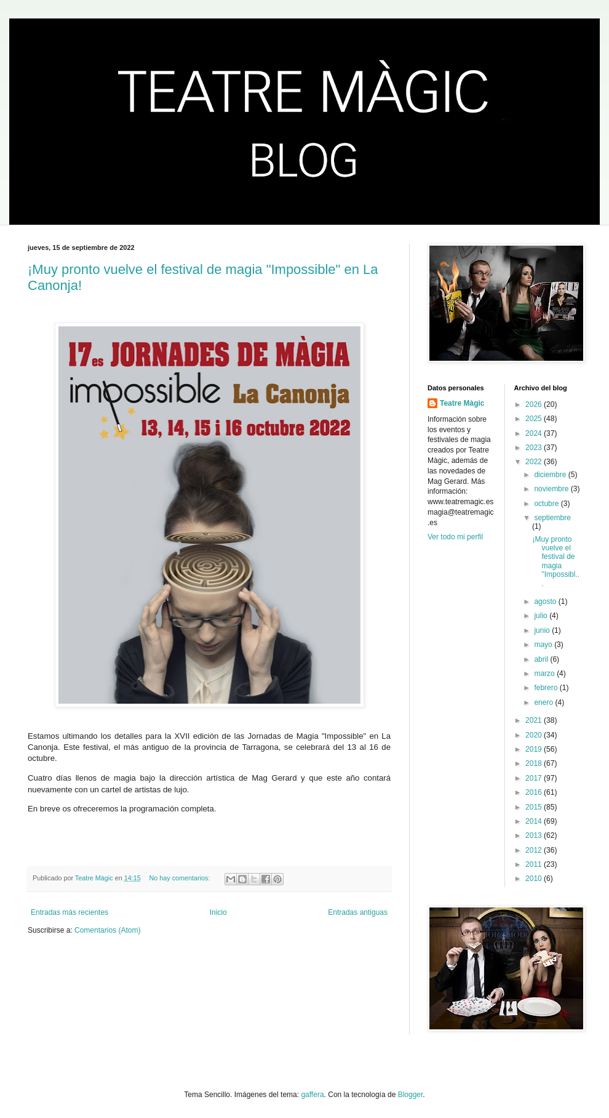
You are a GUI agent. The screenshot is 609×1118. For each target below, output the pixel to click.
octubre (547, 503)
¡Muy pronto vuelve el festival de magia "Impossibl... (555, 561)
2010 (534, 878)
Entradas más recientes (69, 912)
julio (541, 615)
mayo (544, 644)
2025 (534, 418)
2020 (534, 735)
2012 (534, 850)
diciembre (551, 474)
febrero (546, 687)
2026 (534, 404)
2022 (534, 461)
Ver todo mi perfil (455, 537)
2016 (534, 792)
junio (543, 630)
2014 (534, 821)
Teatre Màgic (462, 403)
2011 (534, 864)
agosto (546, 601)
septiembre (552, 517)
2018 (534, 763)
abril (542, 659)
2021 (534, 720)
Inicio (218, 912)
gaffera (312, 1094)
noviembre (552, 489)
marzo (545, 673)
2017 (534, 778)
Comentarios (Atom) (107, 930)
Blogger (410, 1094)
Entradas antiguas (358, 912)
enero (544, 702)
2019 (534, 749)
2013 (534, 835)
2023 (534, 447)
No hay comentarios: (180, 878)
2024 (534, 433)
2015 (534, 807)
